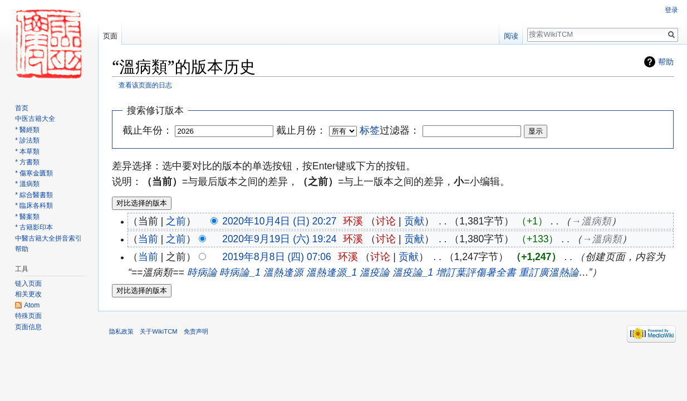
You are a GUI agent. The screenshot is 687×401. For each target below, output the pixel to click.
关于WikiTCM (158, 331)
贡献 (414, 221)
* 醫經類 (27, 130)
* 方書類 (27, 162)
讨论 (386, 221)
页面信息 (28, 327)
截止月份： (301, 130)
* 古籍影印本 (34, 227)
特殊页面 (28, 316)
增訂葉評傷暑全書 (476, 272)
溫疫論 (375, 272)
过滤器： (390, 130)
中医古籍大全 (35, 119)
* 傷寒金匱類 (34, 173)
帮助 (666, 61)
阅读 (511, 36)
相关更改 (28, 294)
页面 (110, 36)
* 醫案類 (27, 217)
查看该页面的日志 (145, 85)
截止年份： (147, 130)
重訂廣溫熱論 (549, 272)
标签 (370, 130)
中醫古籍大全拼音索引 (48, 238)
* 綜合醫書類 (34, 195)
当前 (148, 238)
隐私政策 (121, 331)
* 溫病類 (27, 184)
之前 (176, 221)
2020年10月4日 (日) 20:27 (279, 221)
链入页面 (28, 283)
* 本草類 (27, 151)
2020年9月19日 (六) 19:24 (279, 238)
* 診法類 (27, 140)
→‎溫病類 (591, 221)
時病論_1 (239, 272)
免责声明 (196, 331)
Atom (32, 305)
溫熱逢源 (283, 272)
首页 (21, 108)
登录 (671, 10)
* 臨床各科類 (34, 205)
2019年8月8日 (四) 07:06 (276, 256)
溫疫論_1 (412, 272)
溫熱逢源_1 (331, 272)
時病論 (202, 272)
